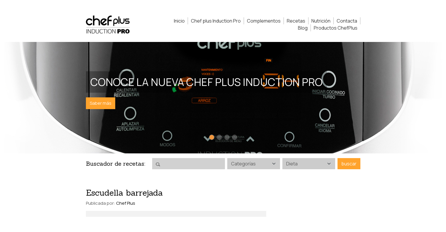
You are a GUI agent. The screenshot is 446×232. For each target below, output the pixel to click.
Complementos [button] (264, 21)
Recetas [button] (296, 21)
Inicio (179, 21)
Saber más (100, 103)
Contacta (347, 21)
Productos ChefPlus (335, 28)
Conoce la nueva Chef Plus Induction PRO (206, 82)
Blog (303, 28)
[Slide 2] (219, 137)
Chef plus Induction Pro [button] (216, 21)
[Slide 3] (227, 137)
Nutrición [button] (320, 21)
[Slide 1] (211, 137)
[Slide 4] (234, 137)
